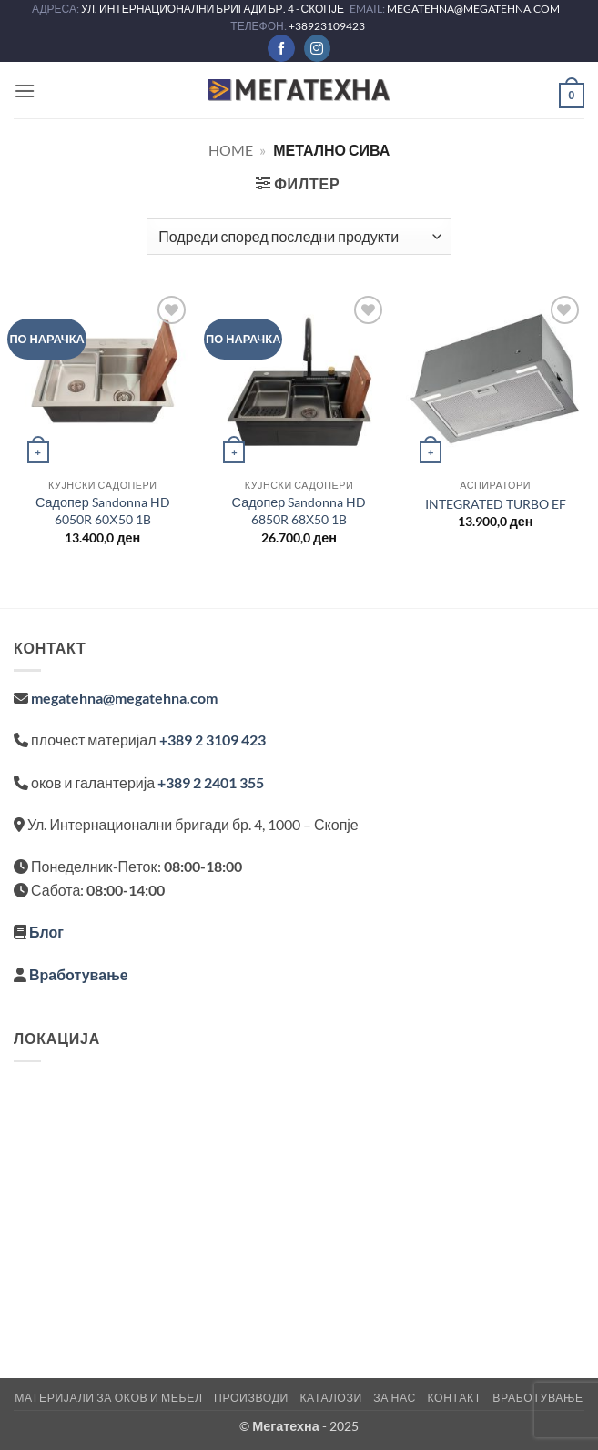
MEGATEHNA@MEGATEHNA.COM (473, 8)
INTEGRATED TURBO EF (495, 504)
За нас (394, 1397)
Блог (46, 931)
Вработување (78, 974)
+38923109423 (327, 26)
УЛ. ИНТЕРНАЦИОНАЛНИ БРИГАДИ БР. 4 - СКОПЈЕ (213, 8)
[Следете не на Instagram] (317, 48)
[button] (24, 90)
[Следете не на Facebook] (281, 48)
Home (230, 149)
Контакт (454, 1397)
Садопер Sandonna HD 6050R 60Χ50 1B (102, 510)
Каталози (330, 1397)
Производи (251, 1397)
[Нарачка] (299, 236)
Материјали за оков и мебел (108, 1397)
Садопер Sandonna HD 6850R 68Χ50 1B (299, 510)
